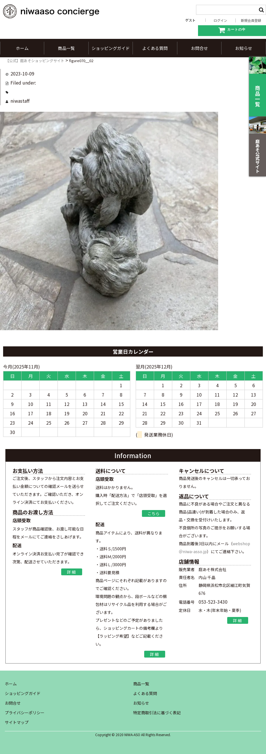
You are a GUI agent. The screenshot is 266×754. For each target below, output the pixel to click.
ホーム (22, 48)
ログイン (220, 20)
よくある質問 (155, 48)
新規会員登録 (251, 20)
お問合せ (199, 48)
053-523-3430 (213, 601)
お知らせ (243, 48)
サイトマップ (17, 722)
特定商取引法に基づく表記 (157, 712)
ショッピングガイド (110, 48)
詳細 (71, 572)
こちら (153, 513)
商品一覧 (66, 48)
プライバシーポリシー (24, 712)
